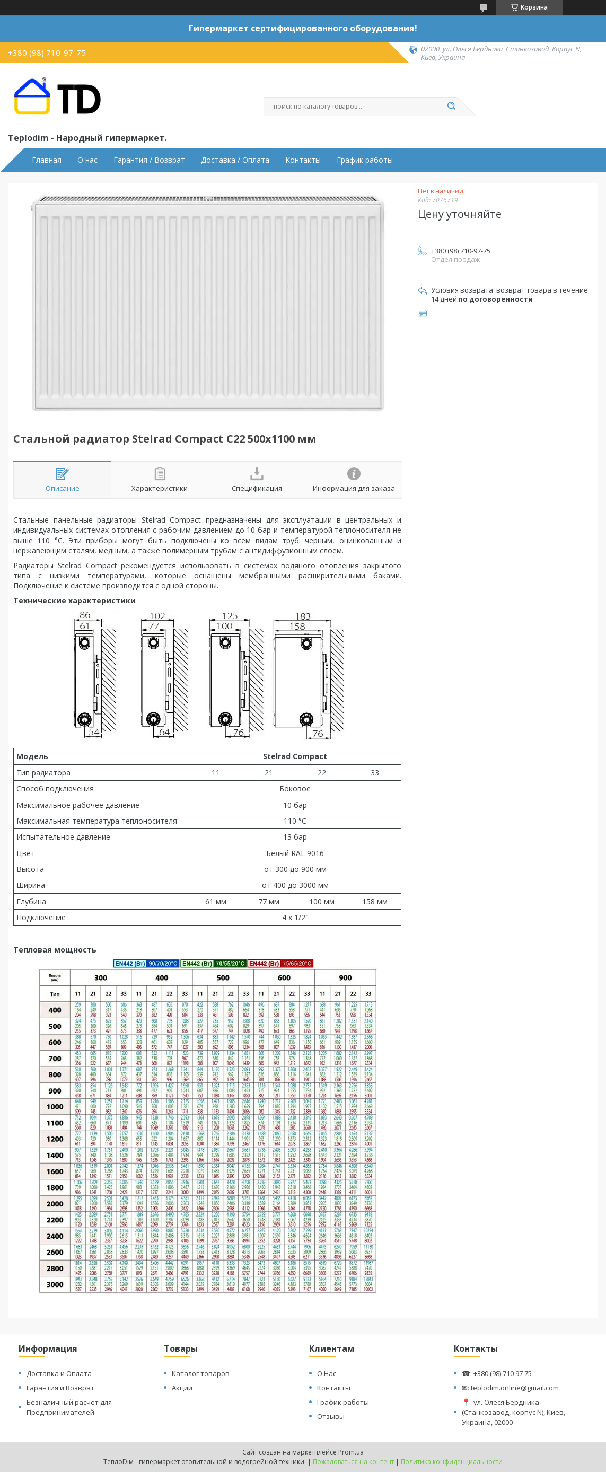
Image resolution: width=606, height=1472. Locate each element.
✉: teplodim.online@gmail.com (510, 1387)
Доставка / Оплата (235, 160)
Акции (182, 1387)
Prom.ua (351, 1452)
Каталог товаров (201, 1373)
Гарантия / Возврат (149, 160)
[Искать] (451, 106)
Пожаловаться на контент (353, 1461)
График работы (365, 160)
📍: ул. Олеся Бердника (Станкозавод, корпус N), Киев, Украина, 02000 (513, 1412)
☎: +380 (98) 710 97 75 (497, 1373)
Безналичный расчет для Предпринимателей (69, 1407)
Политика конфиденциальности (452, 1461)
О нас (87, 160)
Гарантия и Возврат (60, 1387)
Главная (47, 160)
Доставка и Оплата (59, 1373)
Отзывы (331, 1416)
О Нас (326, 1373)
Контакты (303, 160)
